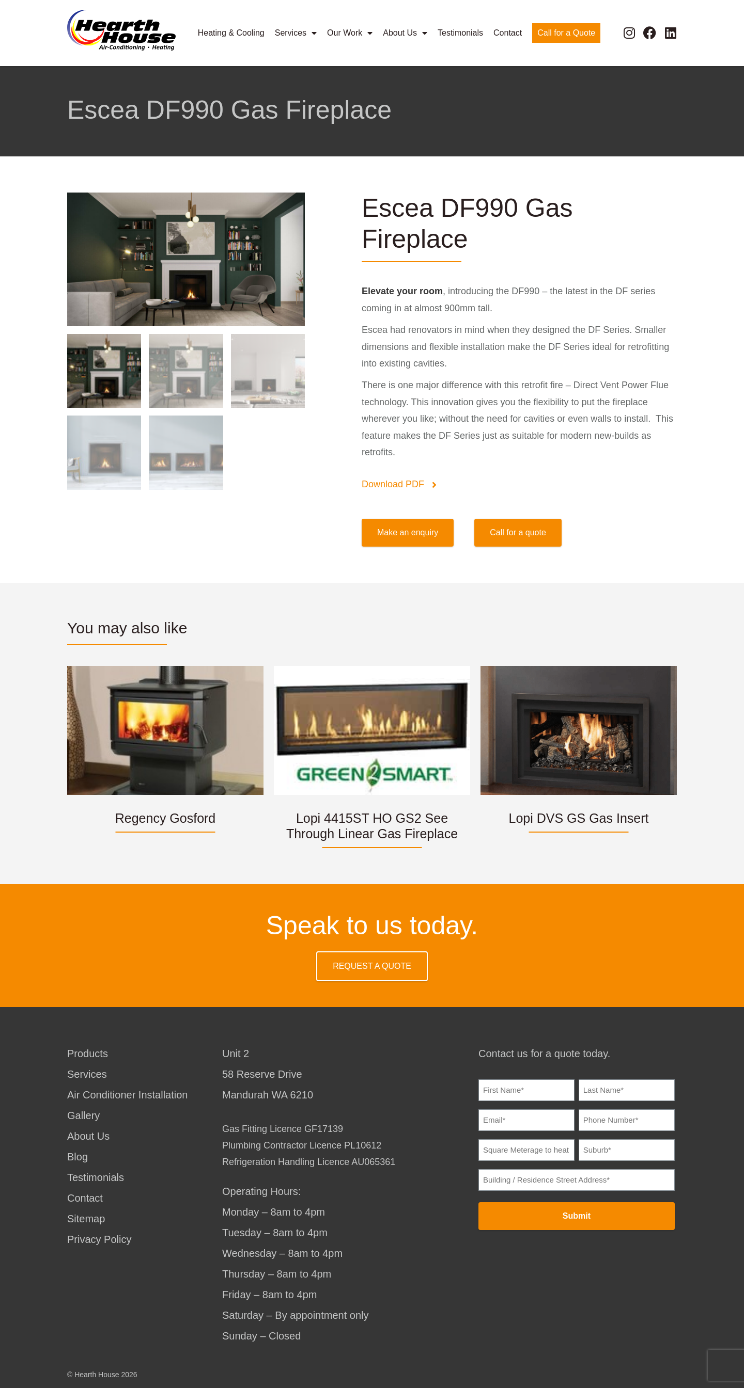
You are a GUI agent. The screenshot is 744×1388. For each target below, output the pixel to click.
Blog (77, 1156)
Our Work (350, 32)
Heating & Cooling (231, 31)
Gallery (83, 1115)
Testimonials (460, 31)
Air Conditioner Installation (127, 1094)
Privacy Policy (99, 1239)
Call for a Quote (566, 31)
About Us (405, 32)
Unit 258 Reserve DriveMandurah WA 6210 (267, 1074)
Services (296, 32)
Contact (507, 31)
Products (87, 1053)
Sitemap (86, 1218)
